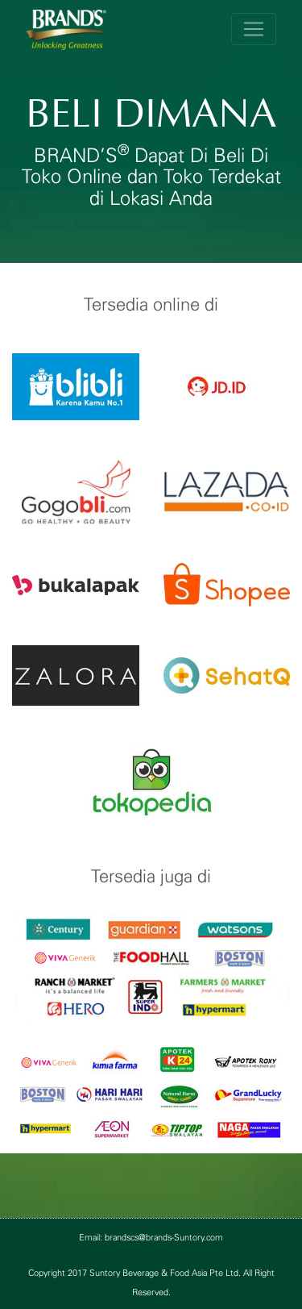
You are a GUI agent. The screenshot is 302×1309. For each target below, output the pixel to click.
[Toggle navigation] (253, 29)
